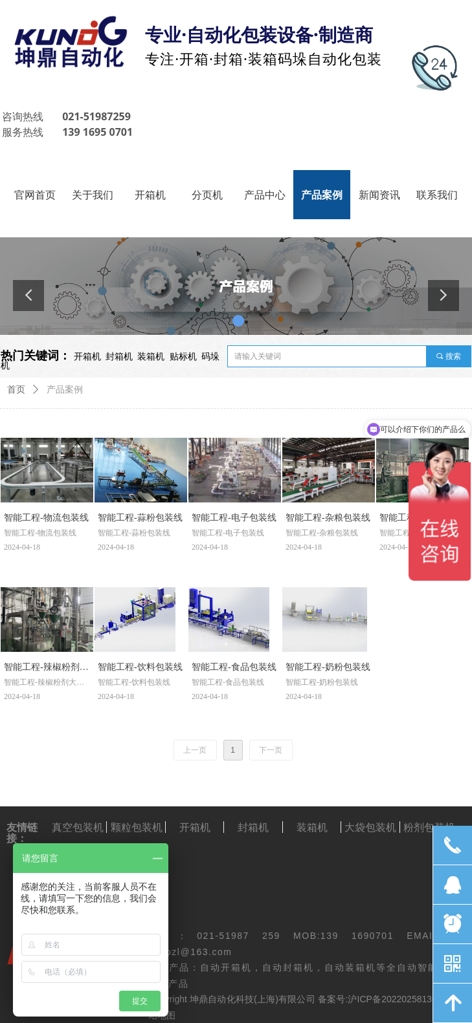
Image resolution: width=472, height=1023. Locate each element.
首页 (16, 389)
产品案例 (65, 389)
